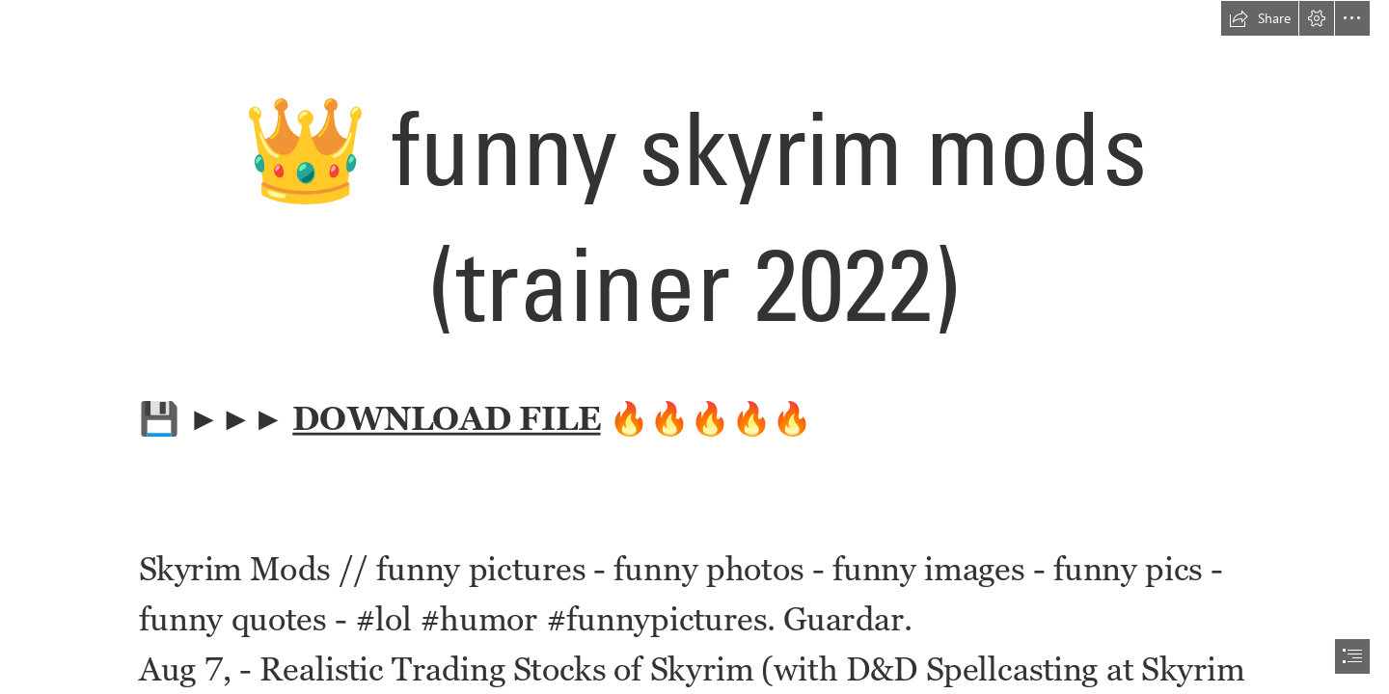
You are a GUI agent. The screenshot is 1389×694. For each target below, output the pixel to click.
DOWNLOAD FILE (446, 418)
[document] (694, 347)
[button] (1259, 18)
